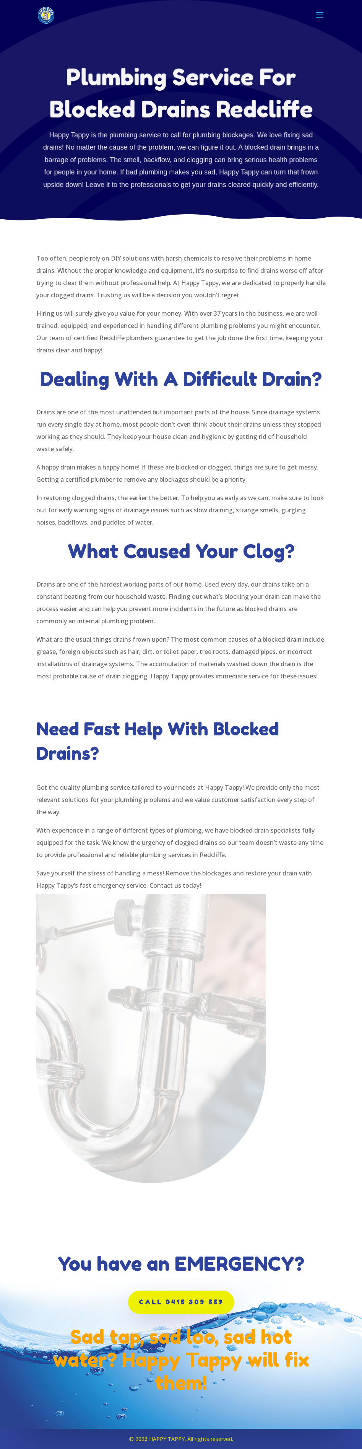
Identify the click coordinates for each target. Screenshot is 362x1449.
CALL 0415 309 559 (181, 1302)
